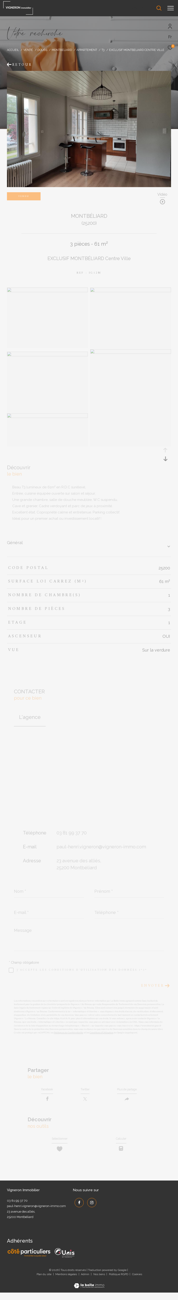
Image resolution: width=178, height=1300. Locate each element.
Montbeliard (62, 50)
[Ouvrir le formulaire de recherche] (146, 8)
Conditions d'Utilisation (101, 1033)
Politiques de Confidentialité (68, 1033)
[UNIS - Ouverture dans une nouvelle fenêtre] (64, 1260)
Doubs (42, 50)
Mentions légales (66, 1281)
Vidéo (162, 195)
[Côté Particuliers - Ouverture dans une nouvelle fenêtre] (29, 1260)
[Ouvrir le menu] (170, 8)
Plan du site (44, 1281)
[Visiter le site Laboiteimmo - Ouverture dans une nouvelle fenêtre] (89, 1290)
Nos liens (99, 1281)
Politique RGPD (118, 1281)
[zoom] (47, 291)
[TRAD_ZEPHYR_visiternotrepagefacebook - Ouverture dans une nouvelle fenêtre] (77, 1208)
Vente (28, 50)
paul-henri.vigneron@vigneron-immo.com (101, 847)
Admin (85, 1281)
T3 (103, 50)
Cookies (137, 1281)
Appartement (86, 50)
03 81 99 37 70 (72, 833)
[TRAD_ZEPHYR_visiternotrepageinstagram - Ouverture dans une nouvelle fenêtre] (90, 1208)
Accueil (13, 50)
